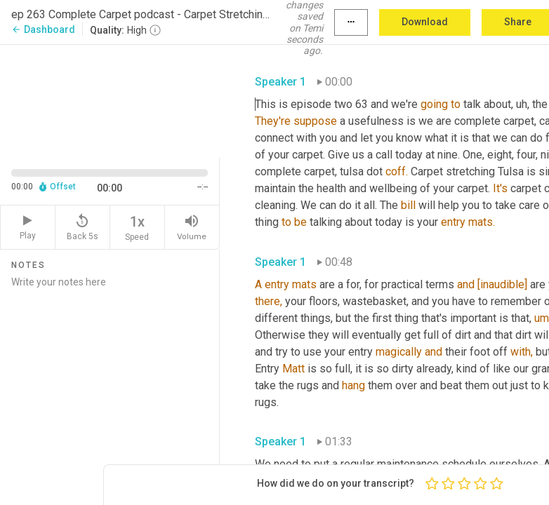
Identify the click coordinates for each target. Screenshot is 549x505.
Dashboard (43, 29)
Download (425, 21)
